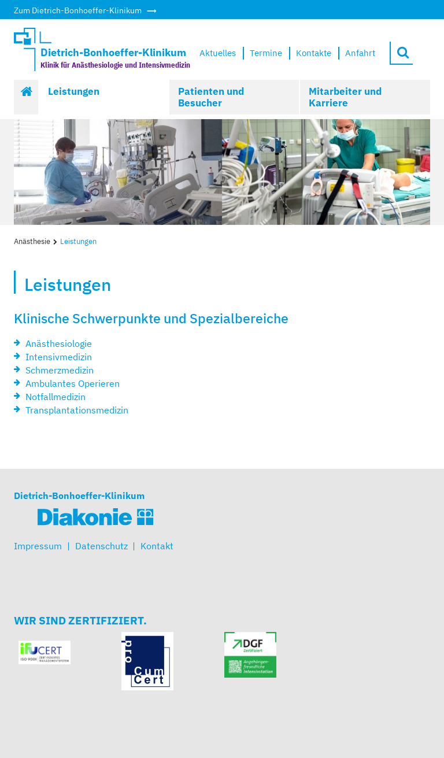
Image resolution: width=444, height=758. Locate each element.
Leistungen (73, 91)
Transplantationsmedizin (76, 410)
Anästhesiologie (58, 343)
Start (26, 97)
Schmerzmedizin (59, 370)
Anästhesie (32, 241)
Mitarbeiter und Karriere (345, 97)
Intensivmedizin (58, 357)
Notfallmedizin (55, 396)
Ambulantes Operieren (72, 383)
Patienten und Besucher (211, 97)
